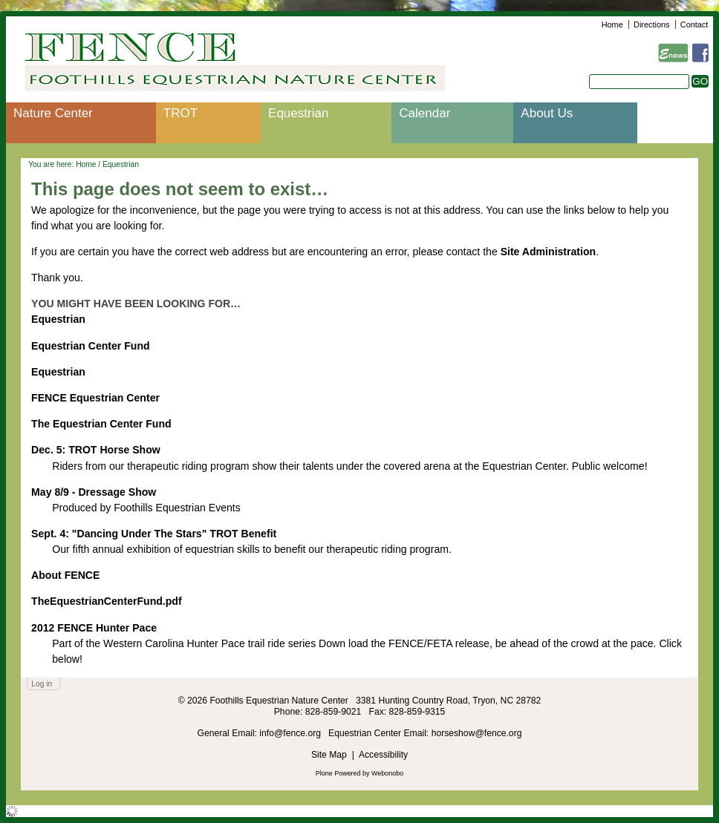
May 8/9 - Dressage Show (93, 492)
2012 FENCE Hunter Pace (94, 628)
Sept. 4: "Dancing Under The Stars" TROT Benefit (153, 534)
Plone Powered (338, 773)
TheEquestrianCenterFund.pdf (106, 601)
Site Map (329, 755)
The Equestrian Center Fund (101, 424)
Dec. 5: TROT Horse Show (95, 450)
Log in (41, 684)
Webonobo (387, 773)
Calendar (424, 113)
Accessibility (383, 755)
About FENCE (65, 575)
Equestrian (298, 113)
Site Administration (548, 252)
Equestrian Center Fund (90, 346)
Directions (651, 24)
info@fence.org (291, 733)
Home (612, 24)
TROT (180, 113)
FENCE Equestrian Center (95, 398)
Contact (694, 24)
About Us (547, 113)
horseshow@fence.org (477, 733)
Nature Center (53, 113)
